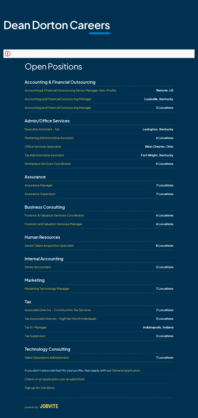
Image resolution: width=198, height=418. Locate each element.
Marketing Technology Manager (47, 288)
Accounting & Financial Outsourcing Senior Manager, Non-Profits (70, 90)
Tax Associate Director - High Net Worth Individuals (60, 318)
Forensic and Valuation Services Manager (53, 224)
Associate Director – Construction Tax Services (58, 310)
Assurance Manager (39, 185)
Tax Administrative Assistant (44, 155)
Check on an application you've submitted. (55, 379)
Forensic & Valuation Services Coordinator (54, 215)
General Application (126, 370)
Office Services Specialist (43, 146)
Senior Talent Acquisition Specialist (49, 245)
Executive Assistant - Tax (42, 129)
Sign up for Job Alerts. (40, 388)
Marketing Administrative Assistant (49, 138)
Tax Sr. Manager (36, 327)
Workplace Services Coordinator (48, 164)
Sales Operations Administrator (47, 357)
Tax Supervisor (35, 336)
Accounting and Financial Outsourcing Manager (58, 99)
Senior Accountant (38, 267)
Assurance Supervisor (40, 194)
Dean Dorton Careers (56, 25)
